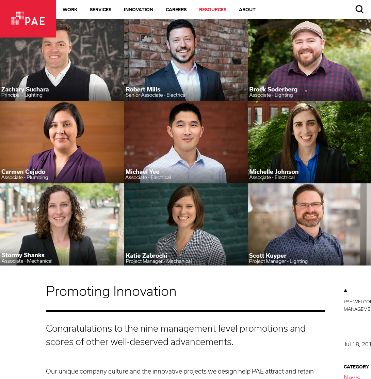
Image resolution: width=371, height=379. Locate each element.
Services (100, 10)
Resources (212, 10)
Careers (176, 10)
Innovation (138, 10)
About (247, 10)
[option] (185, 151)
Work (70, 10)
